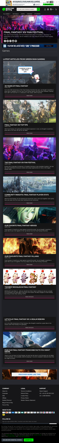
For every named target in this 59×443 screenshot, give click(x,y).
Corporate (5, 395)
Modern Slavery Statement (28, 402)
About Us (4, 393)
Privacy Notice (25, 400)
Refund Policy (24, 395)
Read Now (29, 95)
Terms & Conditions (26, 393)
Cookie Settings (10, 434)
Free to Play (5, 407)
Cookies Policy (37, 434)
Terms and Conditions (23, 436)
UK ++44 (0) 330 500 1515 (46, 395)
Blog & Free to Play (7, 405)
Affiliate (4, 400)
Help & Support (43, 393)
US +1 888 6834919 (44, 398)
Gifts (3, 398)
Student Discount (7, 402)
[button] (7, 14)
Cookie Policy (24, 398)
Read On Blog (29, 296)
